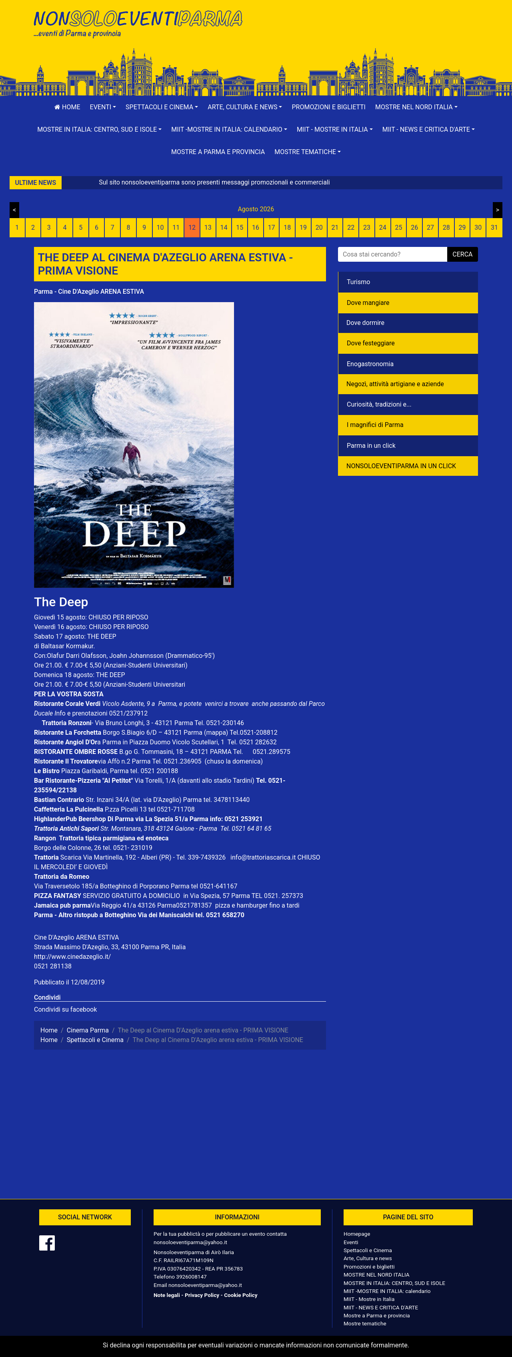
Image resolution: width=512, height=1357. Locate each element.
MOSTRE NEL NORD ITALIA (377, 1274)
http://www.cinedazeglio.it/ (72, 956)
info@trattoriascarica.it (263, 857)
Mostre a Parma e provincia (218, 152)
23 (366, 227)
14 (223, 227)
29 (462, 227)
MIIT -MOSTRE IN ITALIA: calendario (387, 1291)
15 (239, 227)
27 (430, 227)
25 (398, 227)
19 (303, 227)
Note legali (167, 1295)
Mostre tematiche (365, 1323)
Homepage (357, 1234)
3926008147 (191, 1276)
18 (287, 227)
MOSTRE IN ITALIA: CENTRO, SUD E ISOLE (394, 1283)
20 (319, 227)
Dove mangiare (368, 303)
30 (478, 227)
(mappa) (217, 732)
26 (414, 227)
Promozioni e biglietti (329, 107)
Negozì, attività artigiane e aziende (395, 384)
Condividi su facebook (65, 1009)
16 (255, 227)
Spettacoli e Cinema (368, 1250)
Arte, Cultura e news (368, 1258)
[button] (103, 107)
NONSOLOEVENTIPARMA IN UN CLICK (401, 466)
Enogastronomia (370, 364)
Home (67, 107)
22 (350, 227)
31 (494, 227)
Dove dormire (365, 323)
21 (335, 227)
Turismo (358, 282)
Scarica (71, 857)
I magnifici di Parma (375, 425)
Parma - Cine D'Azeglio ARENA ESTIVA (89, 291)
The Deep (61, 601)
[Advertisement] (370, 32)
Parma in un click (371, 445)
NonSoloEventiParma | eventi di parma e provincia (142, 23)
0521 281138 (53, 966)
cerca (462, 254)
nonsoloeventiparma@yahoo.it (190, 1242)
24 (382, 227)
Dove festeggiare (371, 343)
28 (446, 227)
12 (192, 227)
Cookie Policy (240, 1295)
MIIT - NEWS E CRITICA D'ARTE (381, 1307)
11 (176, 227)
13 (208, 227)
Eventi (351, 1242)
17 (271, 227)
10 (160, 227)
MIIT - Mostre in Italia (369, 1299)
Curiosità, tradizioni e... (379, 404)
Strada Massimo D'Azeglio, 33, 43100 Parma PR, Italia (110, 947)
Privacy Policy (202, 1295)
